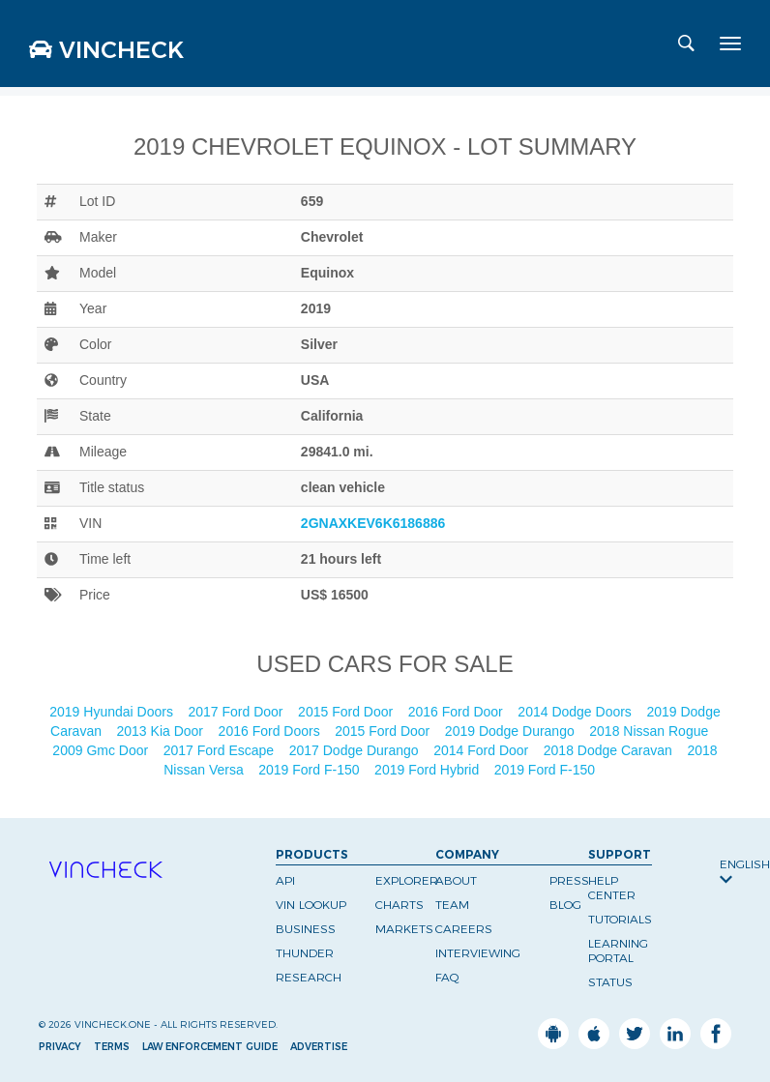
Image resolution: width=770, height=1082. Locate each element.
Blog (565, 904)
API (285, 880)
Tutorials (620, 919)
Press (569, 880)
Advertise (318, 1046)
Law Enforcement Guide (210, 1046)
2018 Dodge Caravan (610, 750)
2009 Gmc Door (102, 750)
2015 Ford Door (347, 711)
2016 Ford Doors (271, 731)
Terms (112, 1046)
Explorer (406, 880)
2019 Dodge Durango (511, 731)
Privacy (60, 1046)
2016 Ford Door (457, 711)
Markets (404, 928)
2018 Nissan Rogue (650, 731)
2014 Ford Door (482, 750)
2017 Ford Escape (220, 750)
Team (452, 904)
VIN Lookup (311, 904)
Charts (399, 904)
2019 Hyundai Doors (113, 711)
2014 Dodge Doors (576, 711)
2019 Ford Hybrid (428, 769)
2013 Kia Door (162, 731)
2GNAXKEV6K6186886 (373, 523)
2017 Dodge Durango (356, 750)
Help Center (612, 887)
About (456, 880)
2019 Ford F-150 (310, 769)
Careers (463, 928)
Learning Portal (618, 950)
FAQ (447, 977)
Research (308, 977)
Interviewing (477, 953)
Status (610, 982)
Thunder (305, 953)
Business (306, 928)
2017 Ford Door (237, 711)
